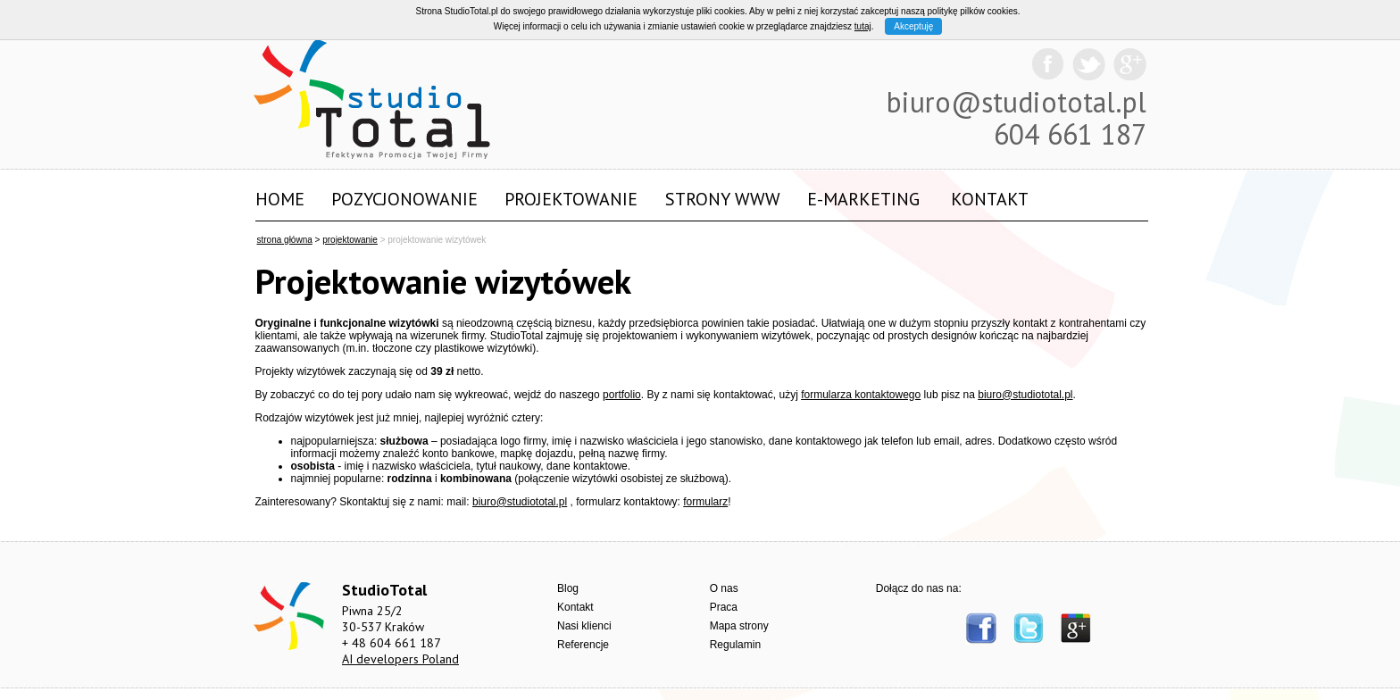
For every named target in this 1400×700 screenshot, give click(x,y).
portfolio (622, 394)
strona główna (284, 240)
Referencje (583, 644)
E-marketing (863, 199)
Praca (724, 607)
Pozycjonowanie (404, 199)
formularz (705, 502)
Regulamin (735, 644)
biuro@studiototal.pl (1016, 102)
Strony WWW (722, 199)
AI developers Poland (400, 659)
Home (279, 199)
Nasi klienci (584, 626)
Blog (568, 588)
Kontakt (990, 199)
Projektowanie (571, 199)
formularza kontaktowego (861, 394)
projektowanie (350, 240)
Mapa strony (739, 626)
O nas (724, 588)
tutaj (862, 26)
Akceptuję (913, 26)
